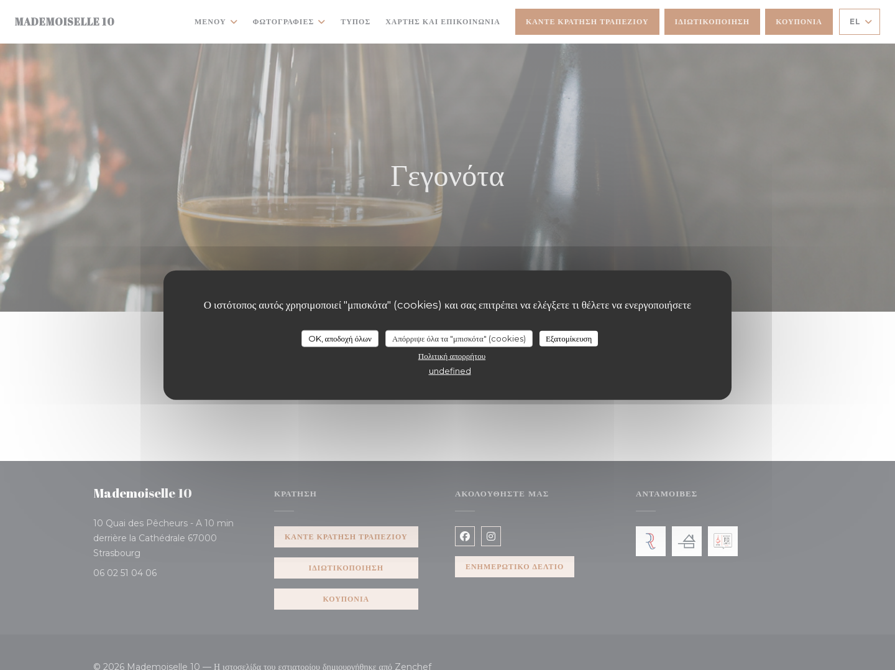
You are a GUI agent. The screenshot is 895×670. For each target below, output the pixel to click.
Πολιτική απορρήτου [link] (451, 356)
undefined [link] (450, 371)
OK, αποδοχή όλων (340, 338)
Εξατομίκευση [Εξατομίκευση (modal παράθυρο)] (569, 338)
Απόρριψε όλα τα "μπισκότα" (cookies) (459, 338)
